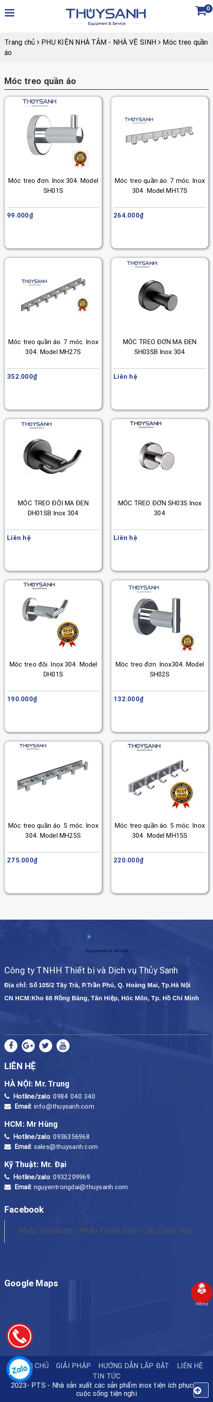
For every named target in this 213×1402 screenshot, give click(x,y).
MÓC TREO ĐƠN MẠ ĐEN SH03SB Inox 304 (159, 347)
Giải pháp (73, 1365)
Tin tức (107, 1376)
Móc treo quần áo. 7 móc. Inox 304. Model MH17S (160, 185)
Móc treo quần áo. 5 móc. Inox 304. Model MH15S (160, 830)
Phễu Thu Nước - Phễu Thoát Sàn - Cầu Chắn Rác (104, 1231)
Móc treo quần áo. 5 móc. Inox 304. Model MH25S (53, 830)
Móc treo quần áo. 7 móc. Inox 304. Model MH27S (53, 347)
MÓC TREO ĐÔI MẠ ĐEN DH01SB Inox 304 (53, 508)
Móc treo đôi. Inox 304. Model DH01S (53, 669)
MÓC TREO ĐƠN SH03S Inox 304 (160, 508)
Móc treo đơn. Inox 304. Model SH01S (53, 185)
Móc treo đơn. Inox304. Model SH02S (160, 669)
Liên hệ (190, 1365)
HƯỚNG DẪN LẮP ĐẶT (133, 1365)
